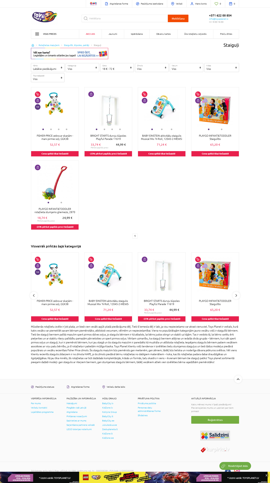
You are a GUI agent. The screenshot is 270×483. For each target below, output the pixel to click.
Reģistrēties (215, 419)
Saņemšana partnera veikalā (80, 425)
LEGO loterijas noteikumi (79, 429)
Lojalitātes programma (42, 412)
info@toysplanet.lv (218, 19)
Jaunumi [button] (113, 34)
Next (236, 295)
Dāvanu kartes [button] (163, 34)
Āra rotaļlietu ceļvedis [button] (195, 34)
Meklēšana (178, 18)
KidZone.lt (107, 433)
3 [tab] (58, 129)
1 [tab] (43, 129)
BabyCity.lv (107, 403)
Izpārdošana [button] (137, 34)
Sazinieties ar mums (76, 420)
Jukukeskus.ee (109, 425)
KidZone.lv (107, 407)
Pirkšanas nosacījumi (77, 416)
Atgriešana (72, 412)
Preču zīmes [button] (226, 34)
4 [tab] (66, 129)
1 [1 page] (135, 235)
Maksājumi (72, 403)
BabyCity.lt (107, 416)
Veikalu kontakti (39, 407)
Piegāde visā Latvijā (76, 407)
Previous (34, 295)
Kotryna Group (109, 412)
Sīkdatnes (143, 415)
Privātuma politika (147, 403)
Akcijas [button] (90, 33)
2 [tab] (51, 129)
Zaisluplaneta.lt (110, 429)
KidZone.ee (108, 438)
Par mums (36, 403)
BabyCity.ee (108, 420)
